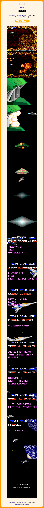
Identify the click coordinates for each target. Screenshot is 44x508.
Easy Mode (11, 15)
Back (22, 7)
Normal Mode (21, 15)
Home (22, 4)
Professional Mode (21, 17)
